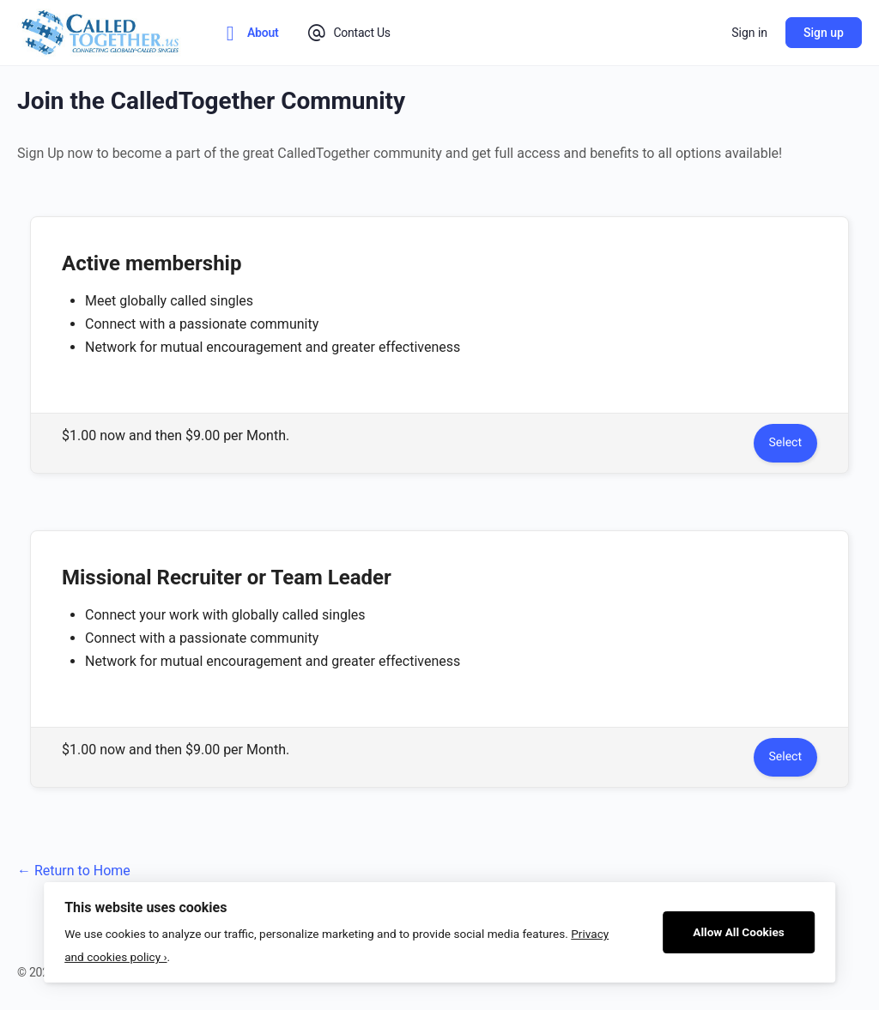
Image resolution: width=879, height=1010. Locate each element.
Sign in (749, 32)
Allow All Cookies (739, 932)
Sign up (823, 32)
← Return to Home (73, 870)
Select (785, 443)
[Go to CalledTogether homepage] (101, 31)
